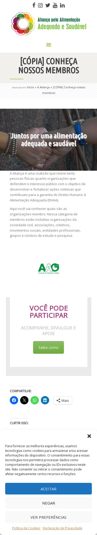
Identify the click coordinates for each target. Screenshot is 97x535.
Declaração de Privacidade (62, 528)
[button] (89, 436)
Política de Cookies (26, 528)
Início (30, 87)
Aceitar (48, 488)
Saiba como (48, 347)
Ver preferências (48, 517)
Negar (48, 503)
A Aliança (43, 87)
